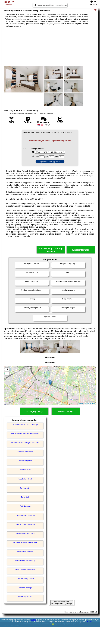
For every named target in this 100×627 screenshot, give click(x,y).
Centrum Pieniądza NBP (25, 579)
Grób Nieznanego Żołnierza (25, 524)
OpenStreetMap (90, 403)
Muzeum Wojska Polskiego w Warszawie (25, 443)
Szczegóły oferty (34, 411)
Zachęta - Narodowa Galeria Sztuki (25, 542)
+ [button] (7, 370)
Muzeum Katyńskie (25, 461)
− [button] (7, 373)
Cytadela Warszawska (25, 452)
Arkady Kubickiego (25, 588)
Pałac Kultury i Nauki (25, 479)
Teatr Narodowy (25, 506)
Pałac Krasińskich (25, 470)
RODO (89, 621)
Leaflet (81, 403)
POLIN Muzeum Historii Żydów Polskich (25, 434)
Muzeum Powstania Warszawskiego (25, 424)
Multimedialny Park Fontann (25, 533)
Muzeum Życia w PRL (25, 597)
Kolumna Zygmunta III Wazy (25, 560)
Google (33, 620)
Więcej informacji (80, 250)
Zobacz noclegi (65, 411)
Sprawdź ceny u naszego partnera (50, 250)
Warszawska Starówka (25, 551)
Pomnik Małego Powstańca (25, 515)
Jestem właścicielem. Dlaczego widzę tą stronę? (61, 603)
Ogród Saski (25, 497)
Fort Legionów (25, 488)
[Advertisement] (50, 46)
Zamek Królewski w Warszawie (25, 570)
